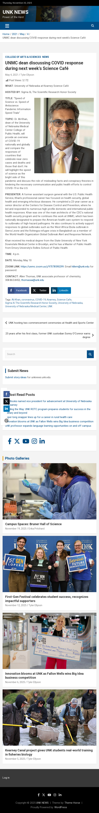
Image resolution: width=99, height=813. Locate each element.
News (45, 57)
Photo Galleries (17, 458)
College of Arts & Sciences (23, 57)
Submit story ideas (15, 377)
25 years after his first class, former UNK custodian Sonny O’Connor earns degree (48, 335)
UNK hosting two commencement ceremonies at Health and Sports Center (51, 322)
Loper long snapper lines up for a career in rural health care (38, 417)
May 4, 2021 (11, 74)
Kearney (51, 299)
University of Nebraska (70, 303)
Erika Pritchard (36, 528)
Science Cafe (64, 299)
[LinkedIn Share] (61, 290)
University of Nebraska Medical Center (26, 306)
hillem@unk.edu (80, 266)
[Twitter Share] (40, 290)
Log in (6, 777)
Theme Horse (72, 802)
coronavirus (27, 299)
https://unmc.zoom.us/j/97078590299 (42, 266)
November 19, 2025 (15, 528)
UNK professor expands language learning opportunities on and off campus (48, 425)
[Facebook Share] (18, 290)
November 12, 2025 (15, 605)
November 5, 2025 (15, 758)
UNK (50, 306)
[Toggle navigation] (7, 26)
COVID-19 (40, 299)
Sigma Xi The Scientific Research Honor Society (31, 303)
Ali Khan (16, 299)
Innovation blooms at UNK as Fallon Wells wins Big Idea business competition (49, 421)
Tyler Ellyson (27, 74)
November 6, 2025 (15, 682)
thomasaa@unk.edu (32, 280)
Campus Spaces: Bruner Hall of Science (33, 524)
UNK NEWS (15, 12)
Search (90, 354)
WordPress (60, 807)
